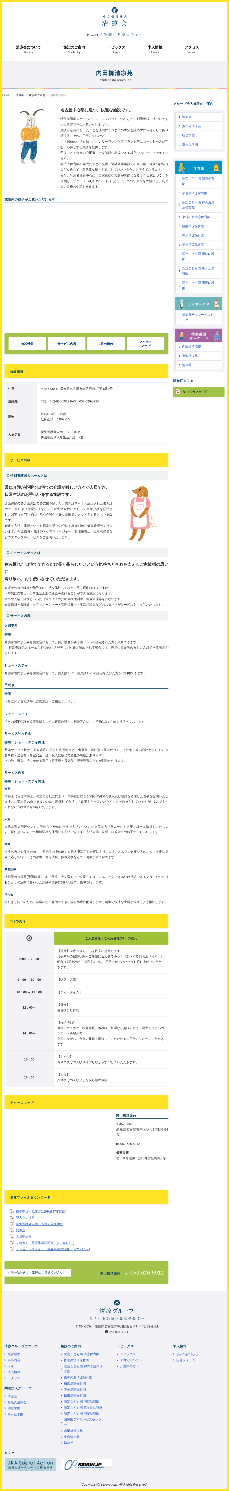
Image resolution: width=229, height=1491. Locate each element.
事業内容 (14, 1360)
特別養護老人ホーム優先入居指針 (39, 1224)
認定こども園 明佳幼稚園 (198, 256)
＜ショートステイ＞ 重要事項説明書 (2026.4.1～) (53, 1249)
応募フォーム (185, 1360)
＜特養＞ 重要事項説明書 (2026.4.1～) (45, 1243)
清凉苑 (187, 365)
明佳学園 (188, 135)
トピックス (116, 47)
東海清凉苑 (190, 356)
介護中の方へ (129, 1366)
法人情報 (14, 1372)
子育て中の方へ (131, 1360)
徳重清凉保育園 (193, 244)
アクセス (192, 47)
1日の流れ (106, 344)
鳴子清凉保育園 (193, 235)
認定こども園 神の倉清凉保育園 (198, 205)
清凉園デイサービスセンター (198, 317)
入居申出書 (24, 1236)
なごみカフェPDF (195, 391)
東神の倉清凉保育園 (196, 217)
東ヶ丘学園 (190, 144)
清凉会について (28, 47)
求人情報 (155, 47)
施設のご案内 (74, 47)
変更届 (20, 1230)
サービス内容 (66, 344)
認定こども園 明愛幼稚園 (198, 285)
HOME (6, 95)
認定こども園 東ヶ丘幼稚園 (198, 270)
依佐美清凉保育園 (194, 193)
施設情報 (27, 344)
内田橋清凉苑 (191, 346)
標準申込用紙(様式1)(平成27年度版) (41, 1211)
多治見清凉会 (191, 126)
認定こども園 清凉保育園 (198, 181)
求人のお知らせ (187, 1354)
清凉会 (20, 95)
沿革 (11, 1366)
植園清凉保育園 (193, 226)
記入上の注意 (25, 1217)
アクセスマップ (145, 344)
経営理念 (14, 1354)
